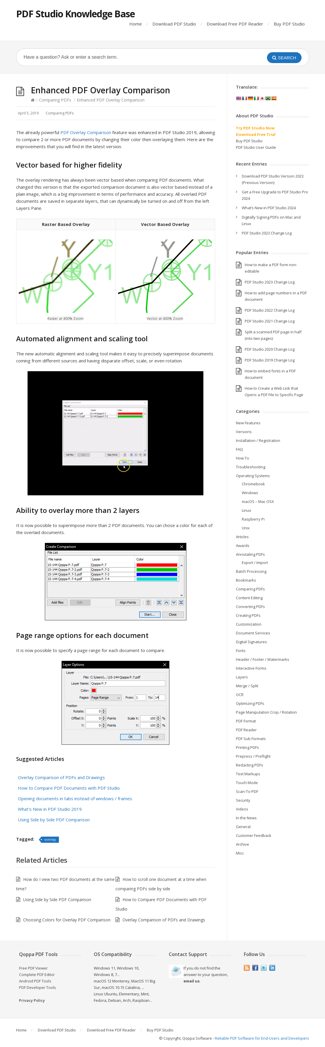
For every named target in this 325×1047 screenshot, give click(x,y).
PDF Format (246, 721)
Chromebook (253, 484)
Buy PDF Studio (289, 24)
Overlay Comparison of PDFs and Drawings (61, 777)
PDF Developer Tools (37, 987)
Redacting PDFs (249, 765)
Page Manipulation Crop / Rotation (266, 712)
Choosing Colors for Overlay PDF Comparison (66, 920)
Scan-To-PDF (247, 791)
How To (242, 458)
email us (191, 981)
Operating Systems (253, 475)
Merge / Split (247, 685)
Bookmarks (246, 580)
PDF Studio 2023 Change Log (267, 233)
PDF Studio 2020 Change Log (270, 349)
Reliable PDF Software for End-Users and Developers (262, 1038)
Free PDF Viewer (33, 968)
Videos (242, 809)
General (243, 826)
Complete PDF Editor (37, 974)
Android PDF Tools (35, 981)
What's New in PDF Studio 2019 (50, 809)
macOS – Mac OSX (258, 501)
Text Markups (248, 773)
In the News (246, 817)
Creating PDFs (248, 615)
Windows (250, 492)
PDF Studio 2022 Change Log (270, 310)
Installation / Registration (258, 440)
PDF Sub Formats (251, 738)
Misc (240, 853)
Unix (246, 528)
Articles (242, 536)
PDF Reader (246, 729)
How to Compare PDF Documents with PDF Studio (69, 788)
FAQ (239, 449)
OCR (240, 694)
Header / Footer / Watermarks (262, 659)
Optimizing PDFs (250, 703)
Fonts (241, 650)
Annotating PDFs (250, 554)
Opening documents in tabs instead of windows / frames (75, 798)
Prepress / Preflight (253, 756)
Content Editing (249, 597)
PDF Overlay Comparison (85, 132)
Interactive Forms (251, 668)
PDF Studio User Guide (256, 147)
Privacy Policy (32, 1000)
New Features (248, 422)
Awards (242, 545)
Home (135, 24)
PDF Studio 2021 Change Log (270, 321)
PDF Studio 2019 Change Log (270, 360)
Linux (246, 510)
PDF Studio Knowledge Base (75, 13)
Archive (242, 844)
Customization (248, 624)
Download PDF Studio (174, 24)
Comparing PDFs (55, 100)
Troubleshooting (250, 467)
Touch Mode (247, 782)
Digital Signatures (251, 641)
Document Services (253, 633)
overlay (50, 839)
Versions (244, 431)
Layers (242, 677)
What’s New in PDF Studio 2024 (269, 207)
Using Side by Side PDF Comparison (54, 820)
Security (243, 800)
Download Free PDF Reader (235, 24)
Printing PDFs (247, 747)
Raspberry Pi (253, 519)
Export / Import (255, 562)
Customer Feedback (253, 835)
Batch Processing (251, 571)
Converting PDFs (250, 606)
